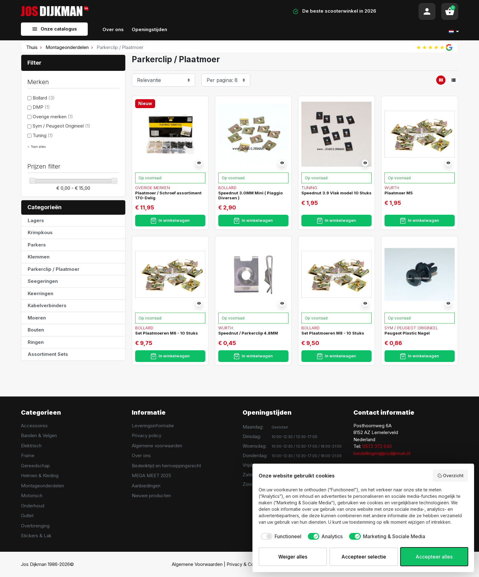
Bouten (36, 330)
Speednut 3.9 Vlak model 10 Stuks (336, 192)
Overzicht (450, 475)
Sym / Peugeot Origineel (61, 126)
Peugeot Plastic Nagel (407, 333)
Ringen (36, 342)
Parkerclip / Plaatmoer (53, 269)
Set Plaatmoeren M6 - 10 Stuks (166, 333)
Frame (27, 455)
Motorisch (31, 495)
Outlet (27, 515)
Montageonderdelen (67, 47)
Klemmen (39, 257)
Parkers (37, 245)
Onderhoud (32, 506)
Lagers (36, 220)
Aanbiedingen (146, 486)
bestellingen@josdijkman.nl (381, 453)
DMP (41, 107)
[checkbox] (280, 536)
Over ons (141, 455)
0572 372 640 (377, 446)
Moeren (37, 318)
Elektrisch (31, 446)
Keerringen (40, 293)
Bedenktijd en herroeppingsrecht (166, 466)
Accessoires (34, 426)
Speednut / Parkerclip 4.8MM (248, 333)
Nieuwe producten (151, 495)
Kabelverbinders (47, 305)
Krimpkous (40, 232)
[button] (449, 11)
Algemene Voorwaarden (197, 564)
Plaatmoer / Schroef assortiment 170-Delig (168, 195)
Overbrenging (35, 526)
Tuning (43, 135)
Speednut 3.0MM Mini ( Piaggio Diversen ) (250, 195)
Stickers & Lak (36, 535)
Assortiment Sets (48, 354)
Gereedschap (35, 466)
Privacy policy (146, 435)
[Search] (173, 11)
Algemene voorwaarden (157, 446)
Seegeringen (43, 281)
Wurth (391, 187)
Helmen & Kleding (39, 475)
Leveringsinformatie (153, 426)
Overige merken (53, 117)
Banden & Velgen (39, 435)
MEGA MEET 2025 (151, 475)
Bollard (44, 98)
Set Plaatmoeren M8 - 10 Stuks (332, 333)
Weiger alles (292, 557)
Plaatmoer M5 (398, 192)
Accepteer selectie (363, 557)
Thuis (32, 47)
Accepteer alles (434, 557)
